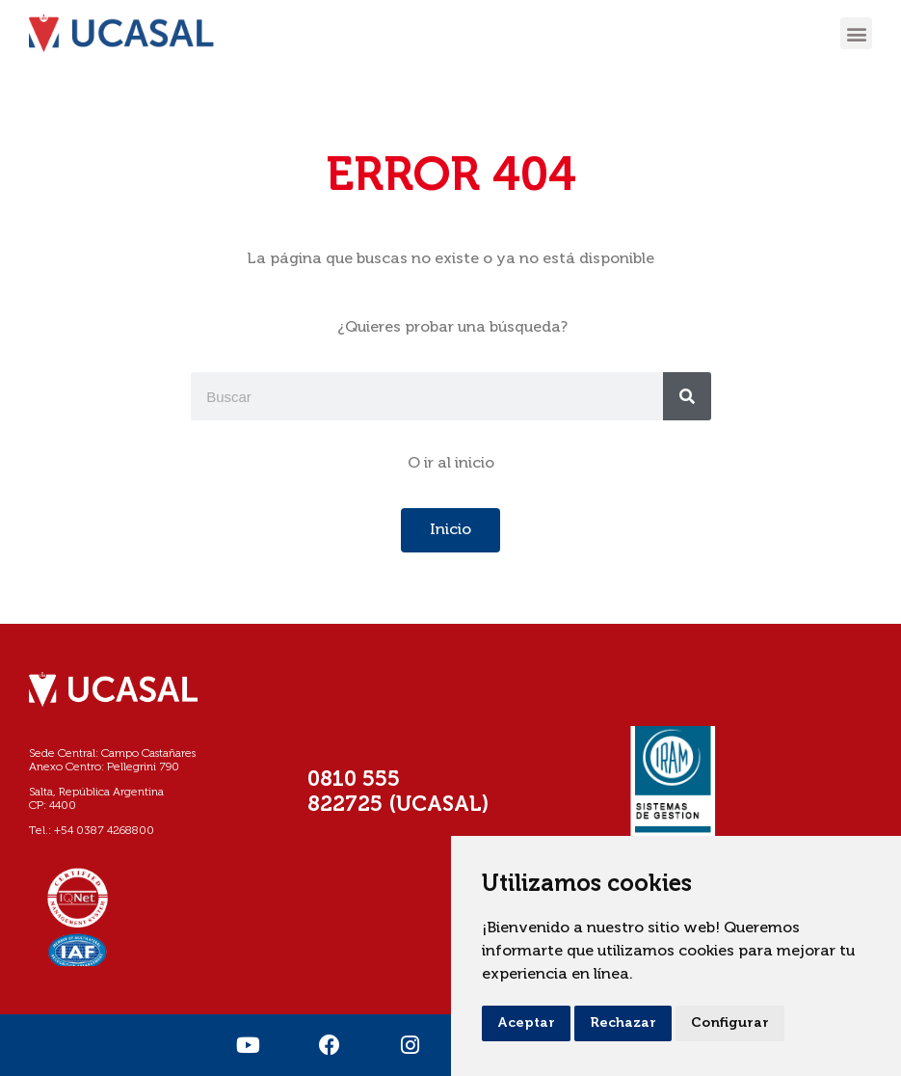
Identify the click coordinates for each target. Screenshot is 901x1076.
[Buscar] (687, 396)
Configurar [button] (730, 1023)
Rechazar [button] (623, 1023)
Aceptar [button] (526, 1023)
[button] (856, 33)
